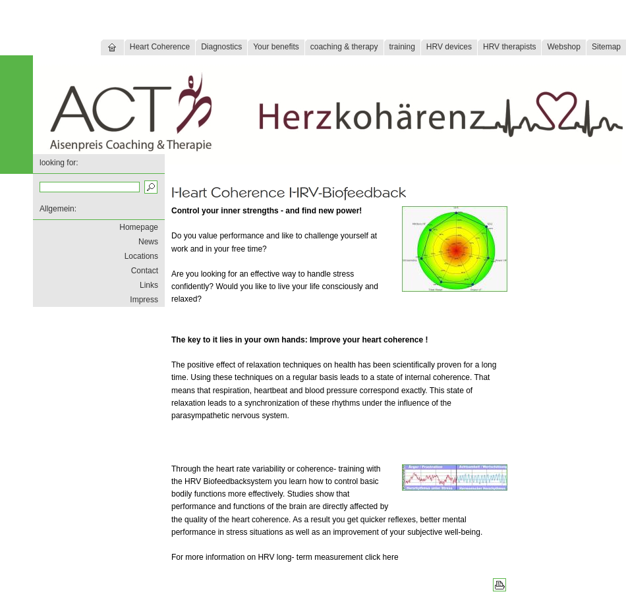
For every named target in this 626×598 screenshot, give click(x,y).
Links (149, 285)
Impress (144, 299)
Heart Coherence (160, 46)
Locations (141, 256)
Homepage (138, 227)
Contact (144, 270)
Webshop (563, 46)
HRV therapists (509, 46)
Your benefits (276, 46)
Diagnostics (221, 46)
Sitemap (606, 46)
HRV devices (449, 46)
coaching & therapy (344, 46)
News (148, 241)
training (402, 46)
